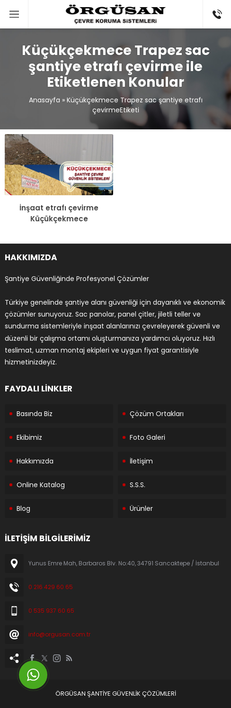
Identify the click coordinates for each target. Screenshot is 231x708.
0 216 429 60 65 (50, 587)
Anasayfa (44, 100)
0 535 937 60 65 (51, 611)
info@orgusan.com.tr (59, 634)
